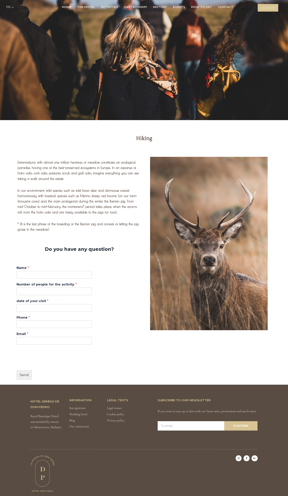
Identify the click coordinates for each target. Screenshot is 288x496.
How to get (201, 7)
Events (179, 7)
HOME (66, 7)
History (160, 7)
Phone (23, 317)
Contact (225, 7)
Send (24, 375)
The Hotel (86, 7)
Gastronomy (135, 7)
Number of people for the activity (47, 284)
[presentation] (47, 363)
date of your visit (32, 301)
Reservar (268, 7)
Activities (109, 7)
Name (23, 268)
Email (22, 334)
